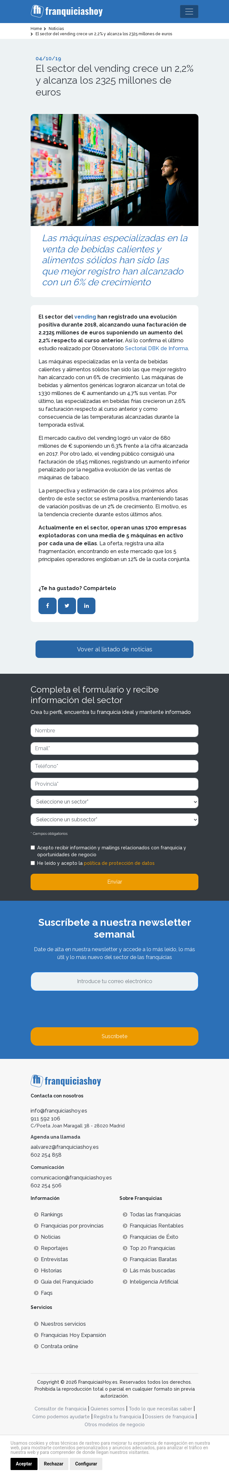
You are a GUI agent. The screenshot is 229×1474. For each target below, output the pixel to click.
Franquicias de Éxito (150, 1237)
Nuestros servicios (60, 1324)
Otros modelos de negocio (115, 1424)
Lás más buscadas (149, 1270)
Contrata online (56, 1346)
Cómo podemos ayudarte (61, 1416)
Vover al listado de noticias (114, 649)
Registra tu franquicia (117, 1416)
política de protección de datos (119, 863)
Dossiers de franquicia (169, 1416)
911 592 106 (45, 1119)
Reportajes (51, 1248)
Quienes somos (107, 1408)
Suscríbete (114, 1036)
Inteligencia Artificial (150, 1282)
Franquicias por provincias (69, 1226)
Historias (48, 1270)
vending (85, 317)
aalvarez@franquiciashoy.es (65, 1147)
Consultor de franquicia (61, 1408)
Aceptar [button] (24, 1463)
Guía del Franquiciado (63, 1282)
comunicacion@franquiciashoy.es (71, 1178)
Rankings (48, 1214)
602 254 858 (46, 1155)
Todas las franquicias (152, 1214)
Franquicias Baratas (150, 1259)
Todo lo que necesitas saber (160, 1408)
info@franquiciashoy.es (59, 1111)
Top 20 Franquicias (149, 1248)
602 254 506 (46, 1185)
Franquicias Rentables (153, 1226)
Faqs (43, 1293)
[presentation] (81, 1009)
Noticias (47, 1237)
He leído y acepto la (96, 863)
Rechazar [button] (54, 1463)
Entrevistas (51, 1259)
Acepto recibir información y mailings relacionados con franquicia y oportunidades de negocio (111, 851)
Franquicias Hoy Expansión (70, 1335)
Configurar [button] (86, 1463)
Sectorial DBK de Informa (156, 348)
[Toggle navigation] (189, 11)
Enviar (114, 882)
